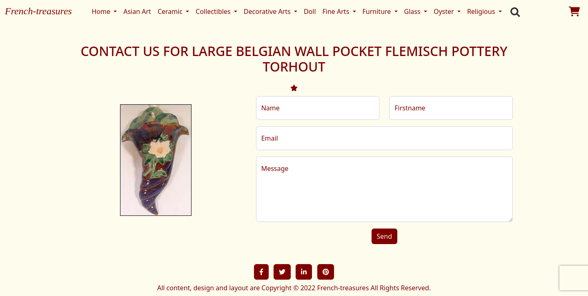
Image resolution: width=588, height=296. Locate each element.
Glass (413, 11)
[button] (261, 272)
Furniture (378, 11)
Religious (482, 11)
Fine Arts (337, 11)
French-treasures (38, 11)
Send (384, 236)
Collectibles (214, 11)
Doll (310, 11)
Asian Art (137, 11)
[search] (513, 11)
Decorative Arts (268, 11)
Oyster (445, 11)
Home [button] (101, 11)
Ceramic (171, 11)
